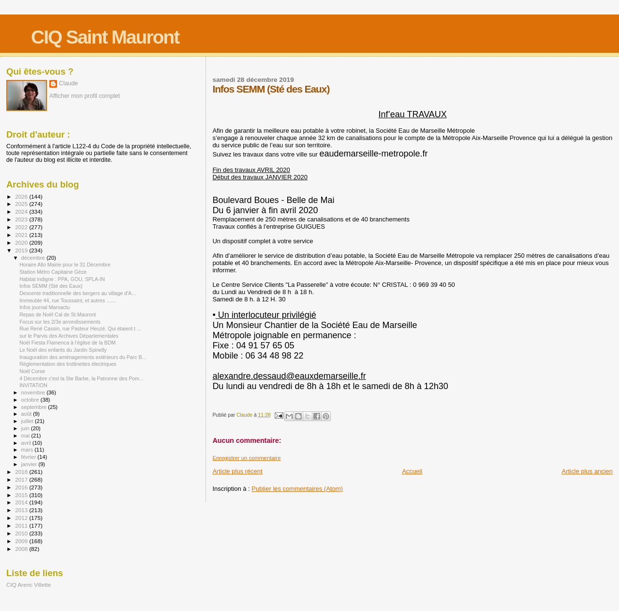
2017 (22, 479)
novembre (34, 392)
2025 (22, 204)
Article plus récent (237, 471)
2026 (22, 196)
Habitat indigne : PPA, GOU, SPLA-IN (62, 279)
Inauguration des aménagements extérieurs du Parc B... (82, 357)
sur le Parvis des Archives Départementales (68, 336)
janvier (30, 464)
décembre (34, 258)
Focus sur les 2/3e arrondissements (60, 322)
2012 (22, 518)
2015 (22, 495)
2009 (22, 541)
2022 (22, 227)
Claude (68, 83)
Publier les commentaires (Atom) (297, 488)
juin (26, 428)
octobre (31, 400)
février (29, 457)
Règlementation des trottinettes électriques (68, 364)
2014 (22, 502)
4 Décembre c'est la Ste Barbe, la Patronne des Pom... (81, 378)
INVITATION (33, 385)
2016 (22, 487)
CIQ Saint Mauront (105, 37)
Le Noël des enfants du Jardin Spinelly (63, 350)
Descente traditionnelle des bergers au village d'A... (77, 293)
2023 (22, 219)
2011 (22, 525)
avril (27, 443)
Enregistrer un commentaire (246, 458)
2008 (22, 549)
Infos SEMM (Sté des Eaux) (51, 286)
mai (26, 436)
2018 (22, 472)
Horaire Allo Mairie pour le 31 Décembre (64, 264)
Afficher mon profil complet (84, 96)
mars (28, 450)
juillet (28, 421)
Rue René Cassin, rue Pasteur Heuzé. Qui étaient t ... (80, 328)
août (27, 414)
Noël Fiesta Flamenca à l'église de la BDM (67, 342)
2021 (22, 235)
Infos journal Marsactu (44, 307)
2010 (22, 533)
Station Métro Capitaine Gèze (53, 272)
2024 (22, 211)
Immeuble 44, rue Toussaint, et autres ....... (67, 300)
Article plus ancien (587, 471)
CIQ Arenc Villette (28, 584)
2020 (22, 242)
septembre (34, 407)
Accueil (412, 471)
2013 (22, 510)
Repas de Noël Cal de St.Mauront (57, 314)
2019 (22, 250)
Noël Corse (32, 371)
